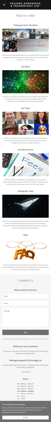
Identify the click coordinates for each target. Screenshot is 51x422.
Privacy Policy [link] (31, 339)
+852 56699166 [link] (25, 372)
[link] (25, 6)
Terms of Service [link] (41, 339)
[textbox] (25, 296)
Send (25, 332)
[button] (5, 5)
